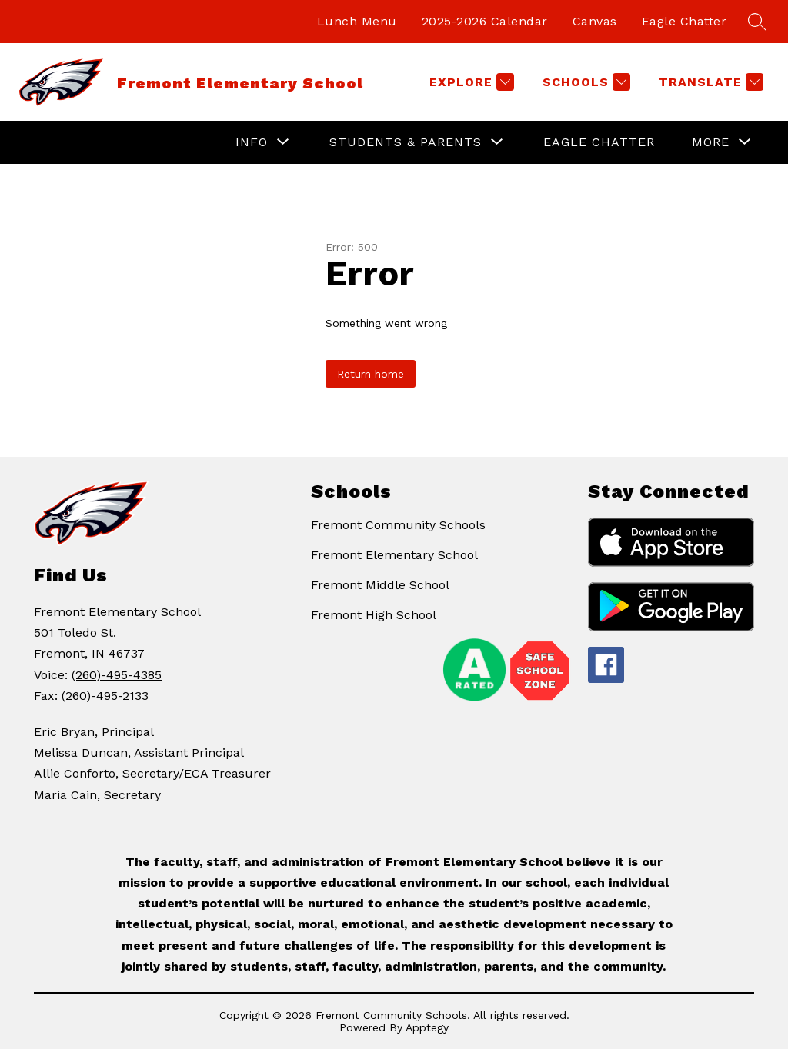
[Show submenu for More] (711, 142)
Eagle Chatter (684, 21)
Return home (370, 374)
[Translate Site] (709, 82)
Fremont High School (373, 615)
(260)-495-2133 (105, 695)
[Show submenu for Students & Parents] (405, 142)
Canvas (595, 21)
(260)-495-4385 (117, 675)
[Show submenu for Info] (251, 142)
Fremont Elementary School (394, 555)
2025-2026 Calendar (485, 21)
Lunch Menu (357, 21)
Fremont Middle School (380, 585)
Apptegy (427, 1027)
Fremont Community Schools (398, 525)
